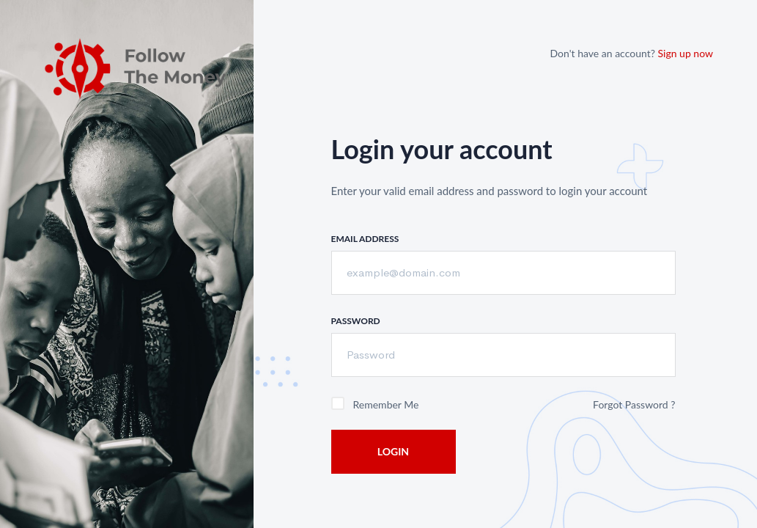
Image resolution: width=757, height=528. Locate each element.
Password (355, 320)
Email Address (365, 238)
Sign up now (685, 53)
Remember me (386, 404)
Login (393, 451)
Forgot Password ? (634, 404)
